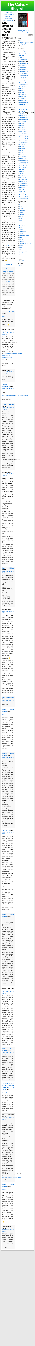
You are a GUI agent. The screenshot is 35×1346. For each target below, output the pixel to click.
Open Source (22, 224)
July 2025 (21, 55)
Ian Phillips (8, 568)
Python (21, 233)
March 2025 (22, 57)
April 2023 (22, 65)
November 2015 (23, 75)
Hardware (21, 214)
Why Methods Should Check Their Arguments (9, 30)
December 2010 (23, 102)
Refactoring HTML (24, 235)
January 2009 (23, 115)
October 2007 (23, 140)
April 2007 (22, 152)
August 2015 (22, 77)
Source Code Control (25, 243)
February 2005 (23, 193)
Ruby (20, 237)
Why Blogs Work (8, 20)
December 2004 (23, 197)
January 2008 (23, 135)
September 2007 (23, 142)
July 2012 (21, 88)
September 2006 (23, 166)
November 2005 (23, 185)
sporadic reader (8, 697)
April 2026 (22, 50)
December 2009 (23, 108)
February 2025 (23, 59)
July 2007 (21, 146)
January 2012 (23, 96)
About (20, 40)
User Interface (23, 251)
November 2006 (23, 162)
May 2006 (21, 173)
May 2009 (21, 113)
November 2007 (23, 139)
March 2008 (22, 131)
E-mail (21, 212)
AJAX (20, 206)
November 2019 (23, 69)
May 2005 (21, 189)
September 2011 (23, 98)
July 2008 (21, 123)
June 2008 (22, 125)
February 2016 (23, 73)
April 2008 (22, 129)
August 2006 (22, 168)
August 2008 (22, 121)
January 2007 (23, 158)
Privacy (21, 229)
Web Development (24, 253)
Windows (21, 255)
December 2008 (23, 117)
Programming (22, 231)
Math (20, 222)
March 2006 (22, 177)
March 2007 (22, 154)
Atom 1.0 (21, 261)
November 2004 (23, 198)
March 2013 (22, 81)
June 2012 (22, 90)
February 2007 (23, 156)
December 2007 (23, 137)
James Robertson (6, 385)
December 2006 (23, 160)
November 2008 (23, 119)
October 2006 (23, 164)
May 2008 (21, 127)
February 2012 (23, 94)
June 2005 (22, 187)
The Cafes (16, 4)
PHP (20, 228)
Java (20, 218)
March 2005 (22, 191)
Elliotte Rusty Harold (23, 30)
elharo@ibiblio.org (23, 32)
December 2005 (23, 183)
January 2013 (23, 83)
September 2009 (23, 110)
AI (19, 204)
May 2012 (21, 92)
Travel (20, 249)
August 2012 (22, 86)
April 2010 (22, 106)
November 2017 (23, 71)
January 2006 (23, 181)
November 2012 (23, 84)
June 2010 (22, 104)
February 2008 (23, 133)
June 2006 (22, 171)
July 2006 (21, 170)
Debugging (22, 210)
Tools (20, 247)
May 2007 (21, 150)
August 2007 (22, 144)
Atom (3, 288)
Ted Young (6, 830)
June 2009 (22, 112)
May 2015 (21, 79)
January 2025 (23, 61)
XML (20, 256)
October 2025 (23, 54)
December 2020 (23, 67)
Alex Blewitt (8, 312)
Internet (21, 216)
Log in (20, 265)
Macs (20, 220)
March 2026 (22, 52)
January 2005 (23, 195)
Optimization (22, 226)
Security (21, 239)
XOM (7, 245)
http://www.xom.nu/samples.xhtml (11, 1177)
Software (21, 241)
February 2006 (23, 179)
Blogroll (17, 8)
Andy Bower (8, 404)
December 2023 (23, 63)
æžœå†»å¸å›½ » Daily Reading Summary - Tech (8, 1086)
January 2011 (23, 100)
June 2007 (22, 148)
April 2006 (22, 175)
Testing (21, 245)
